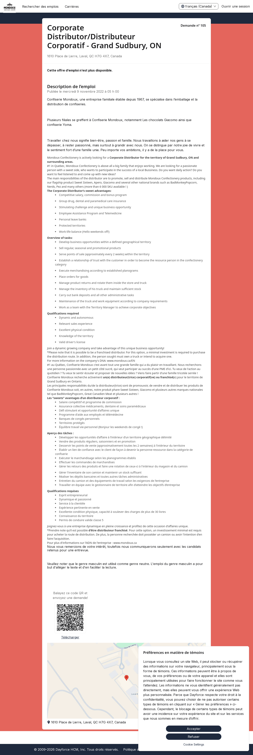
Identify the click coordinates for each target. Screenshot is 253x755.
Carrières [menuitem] (72, 6)
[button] (126, 681)
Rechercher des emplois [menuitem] (40, 6)
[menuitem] (9, 6)
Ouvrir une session (236, 6)
